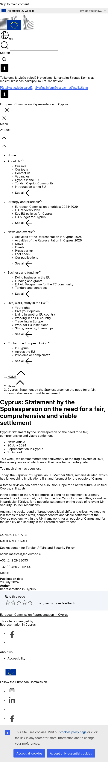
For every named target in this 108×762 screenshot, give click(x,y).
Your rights (22, 307)
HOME (11, 377)
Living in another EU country (35, 314)
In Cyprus (22, 348)
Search (5, 53)
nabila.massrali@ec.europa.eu (21, 554)
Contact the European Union (27, 343)
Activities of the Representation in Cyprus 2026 (48, 240)
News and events (19, 232)
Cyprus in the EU (27, 180)
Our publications (26, 257)
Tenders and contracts (31, 287)
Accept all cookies (29, 753)
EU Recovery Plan (27, 210)
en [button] (6, 38)
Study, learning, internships (34, 328)
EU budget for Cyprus (30, 217)
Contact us (22, 173)
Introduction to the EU (30, 186)
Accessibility (16, 658)
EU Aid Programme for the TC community (44, 284)
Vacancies (22, 176)
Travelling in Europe (29, 321)
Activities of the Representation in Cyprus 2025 (48, 236)
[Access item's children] (24, 160)
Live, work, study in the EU (26, 303)
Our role (20, 166)
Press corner (24, 250)
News (19, 243)
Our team (21, 169)
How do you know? (92, 10)
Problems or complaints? (32, 355)
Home (11, 155)
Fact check (23, 254)
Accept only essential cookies (71, 753)
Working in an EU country (33, 318)
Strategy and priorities (23, 201)
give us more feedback (59, 603)
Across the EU (25, 351)
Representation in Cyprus (18, 589)
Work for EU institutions (31, 325)
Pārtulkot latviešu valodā (16, 87)
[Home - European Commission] (17, 21)
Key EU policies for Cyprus (34, 213)
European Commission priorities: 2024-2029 (46, 206)
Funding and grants (28, 281)
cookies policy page (73, 732)
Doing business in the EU (32, 277)
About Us (14, 161)
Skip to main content (14, 4)
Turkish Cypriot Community (34, 183)
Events (20, 247)
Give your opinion (27, 311)
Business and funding (22, 272)
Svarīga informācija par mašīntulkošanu (61, 87)
